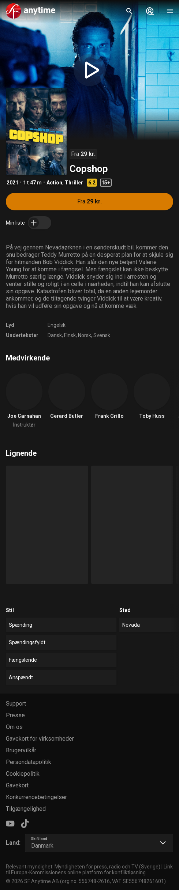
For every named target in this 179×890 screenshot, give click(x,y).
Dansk (55, 335)
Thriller (74, 183)
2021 (12, 183)
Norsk (84, 335)
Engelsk (57, 325)
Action (54, 183)
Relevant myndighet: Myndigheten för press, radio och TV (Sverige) (83, 867)
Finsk (70, 335)
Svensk (101, 335)
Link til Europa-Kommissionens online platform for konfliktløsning (89, 869)
